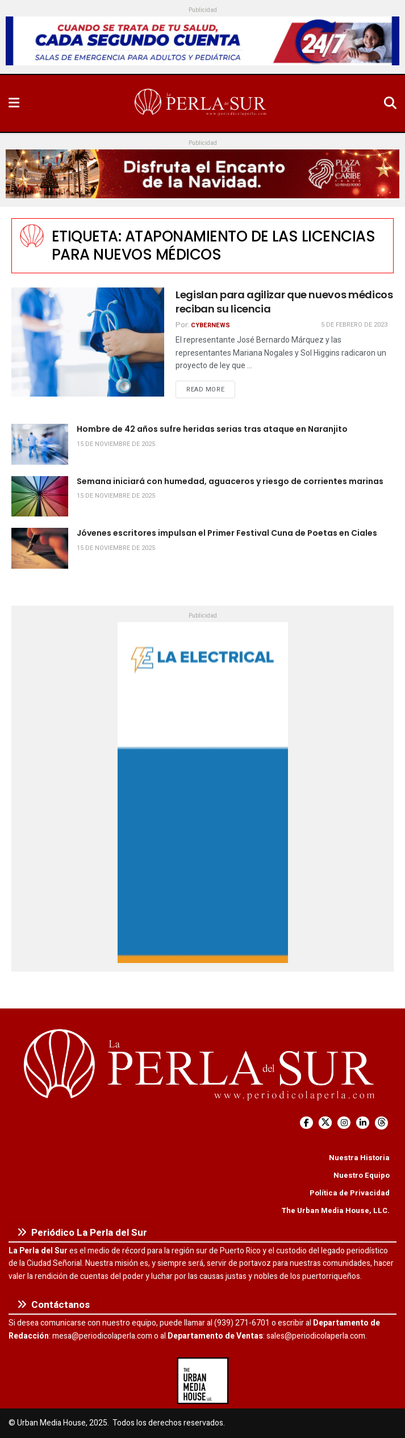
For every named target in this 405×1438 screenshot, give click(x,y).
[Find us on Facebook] (306, 1122)
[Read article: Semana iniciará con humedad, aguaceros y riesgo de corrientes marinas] (39, 496)
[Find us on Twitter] (325, 1122)
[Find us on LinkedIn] (362, 1122)
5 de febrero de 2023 (354, 325)
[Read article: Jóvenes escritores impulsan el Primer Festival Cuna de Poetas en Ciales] (39, 548)
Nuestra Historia (359, 1157)
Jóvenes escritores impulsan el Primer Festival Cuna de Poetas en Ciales (227, 533)
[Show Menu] (14, 103)
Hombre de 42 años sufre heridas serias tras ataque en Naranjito (212, 429)
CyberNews (210, 325)
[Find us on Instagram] (343, 1122)
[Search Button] (390, 103)
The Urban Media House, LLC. (335, 1210)
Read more (210, 389)
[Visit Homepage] (201, 103)
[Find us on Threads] (381, 1122)
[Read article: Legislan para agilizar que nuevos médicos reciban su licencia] (87, 342)
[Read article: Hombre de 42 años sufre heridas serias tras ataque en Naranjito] (39, 444)
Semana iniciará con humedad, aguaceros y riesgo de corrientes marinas (230, 481)
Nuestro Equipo (361, 1175)
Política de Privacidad (350, 1192)
